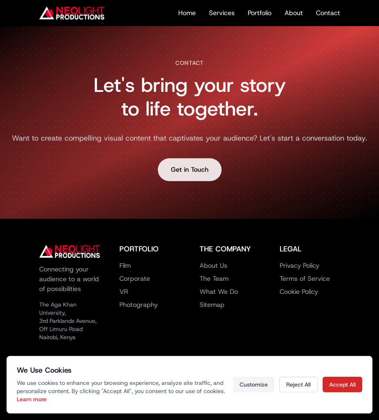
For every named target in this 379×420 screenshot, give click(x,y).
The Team (214, 278)
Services (222, 13)
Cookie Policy (299, 291)
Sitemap (212, 304)
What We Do (219, 291)
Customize (254, 384)
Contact (328, 13)
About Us (213, 265)
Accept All (342, 384)
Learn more (32, 399)
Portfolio (259, 13)
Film (125, 265)
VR (123, 291)
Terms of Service (305, 278)
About (294, 13)
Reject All (298, 384)
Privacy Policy (299, 265)
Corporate (134, 278)
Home (187, 13)
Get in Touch (190, 171)
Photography (138, 304)
